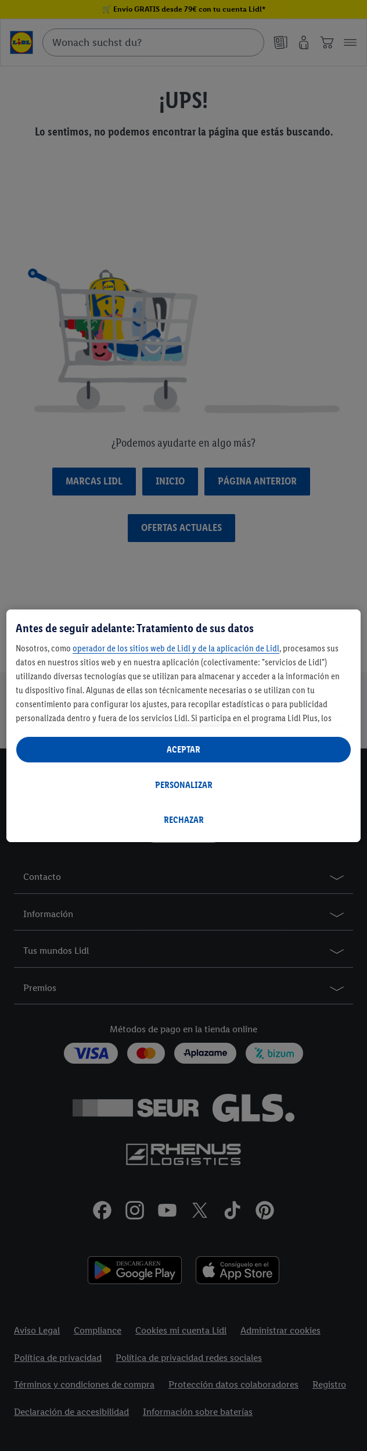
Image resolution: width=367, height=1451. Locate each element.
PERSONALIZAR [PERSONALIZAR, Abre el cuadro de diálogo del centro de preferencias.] (184, 784)
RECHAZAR (184, 819)
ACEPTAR (183, 749)
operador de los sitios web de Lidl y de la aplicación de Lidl (176, 648)
